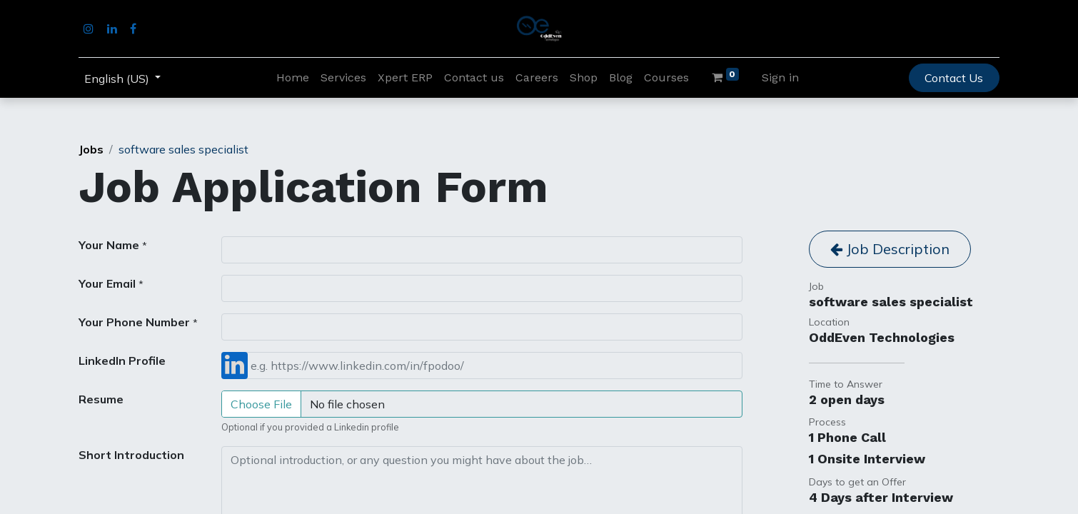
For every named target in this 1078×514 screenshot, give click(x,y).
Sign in (780, 77)
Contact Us (954, 78)
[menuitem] (293, 78)
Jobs (91, 149)
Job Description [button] (889, 249)
